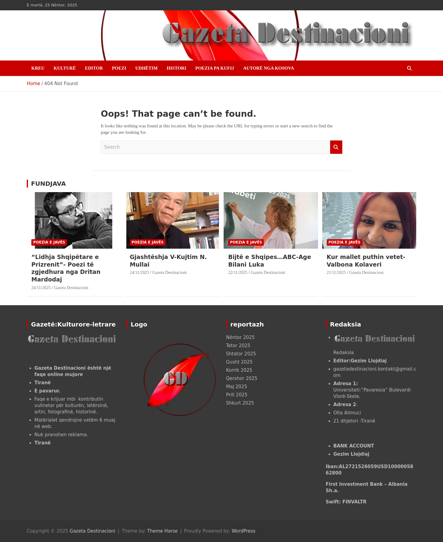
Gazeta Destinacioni (71, 287)
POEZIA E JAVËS (49, 242)
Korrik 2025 (239, 370)
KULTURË (65, 68)
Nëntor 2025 (240, 337)
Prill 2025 (236, 395)
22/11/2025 (237, 272)
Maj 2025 (236, 386)
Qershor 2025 (241, 378)
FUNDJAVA (48, 183)
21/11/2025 (336, 272)
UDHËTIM (146, 68)
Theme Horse (162, 531)
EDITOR (94, 68)
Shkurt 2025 (240, 403)
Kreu (37, 68)
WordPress (243, 531)
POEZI (119, 68)
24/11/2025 (41, 287)
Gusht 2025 (239, 362)
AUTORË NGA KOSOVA (268, 68)
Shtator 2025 (241, 354)
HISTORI (176, 68)
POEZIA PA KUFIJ (214, 68)
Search (336, 147)
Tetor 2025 (238, 345)
